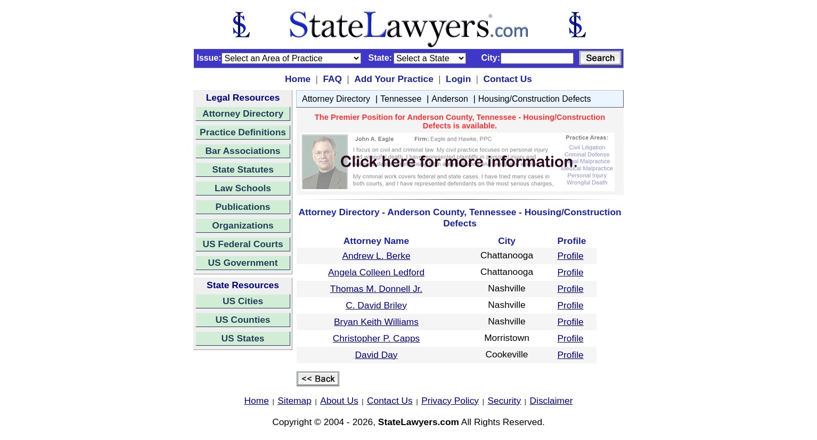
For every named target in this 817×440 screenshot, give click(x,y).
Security (504, 400)
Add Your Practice (394, 79)
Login (458, 79)
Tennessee (400, 98)
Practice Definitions (243, 132)
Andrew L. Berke (376, 255)
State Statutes (243, 169)
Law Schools (243, 188)
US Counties (242, 319)
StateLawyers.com (418, 422)
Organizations (243, 225)
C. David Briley (376, 305)
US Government (243, 262)
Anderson (449, 98)
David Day (376, 354)
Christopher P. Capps (376, 338)
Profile (571, 255)
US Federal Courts (242, 244)
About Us (339, 400)
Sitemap (294, 400)
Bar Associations (243, 150)
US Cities (243, 301)
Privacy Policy (450, 400)
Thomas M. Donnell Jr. (376, 288)
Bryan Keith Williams (376, 321)
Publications (242, 206)
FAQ (332, 79)
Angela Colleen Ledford (376, 272)
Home (298, 79)
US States (243, 338)
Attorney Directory (242, 113)
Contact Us (507, 79)
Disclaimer (551, 400)
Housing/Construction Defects (534, 98)
